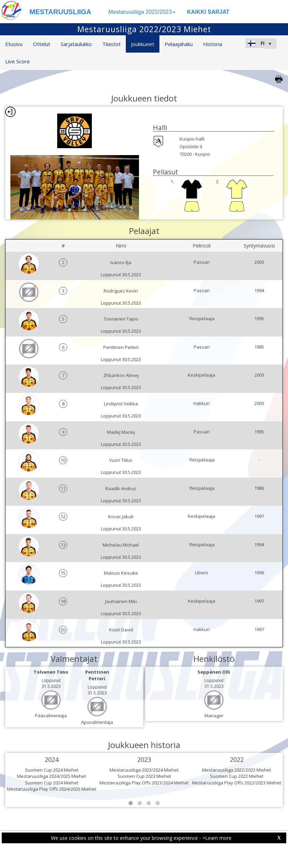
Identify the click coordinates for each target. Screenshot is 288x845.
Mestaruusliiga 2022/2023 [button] (141, 12)
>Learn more (217, 838)
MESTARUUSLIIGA (60, 12)
